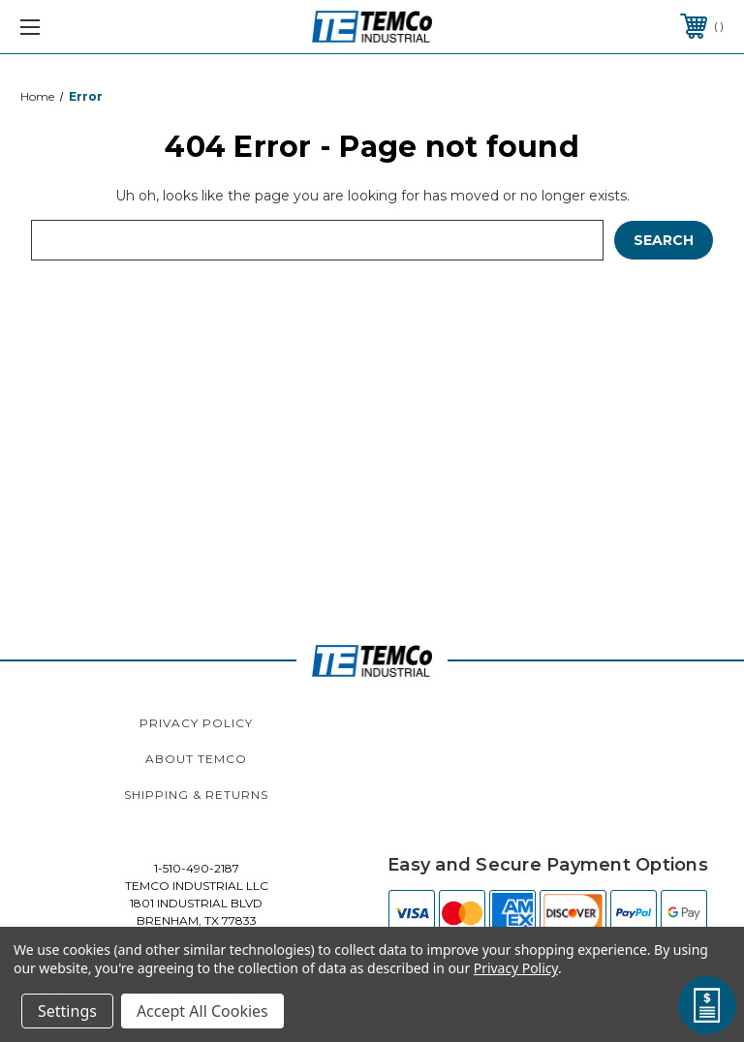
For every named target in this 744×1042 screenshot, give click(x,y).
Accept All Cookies (202, 1011)
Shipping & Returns (196, 794)
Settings (67, 1011)
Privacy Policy (196, 723)
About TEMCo (196, 758)
